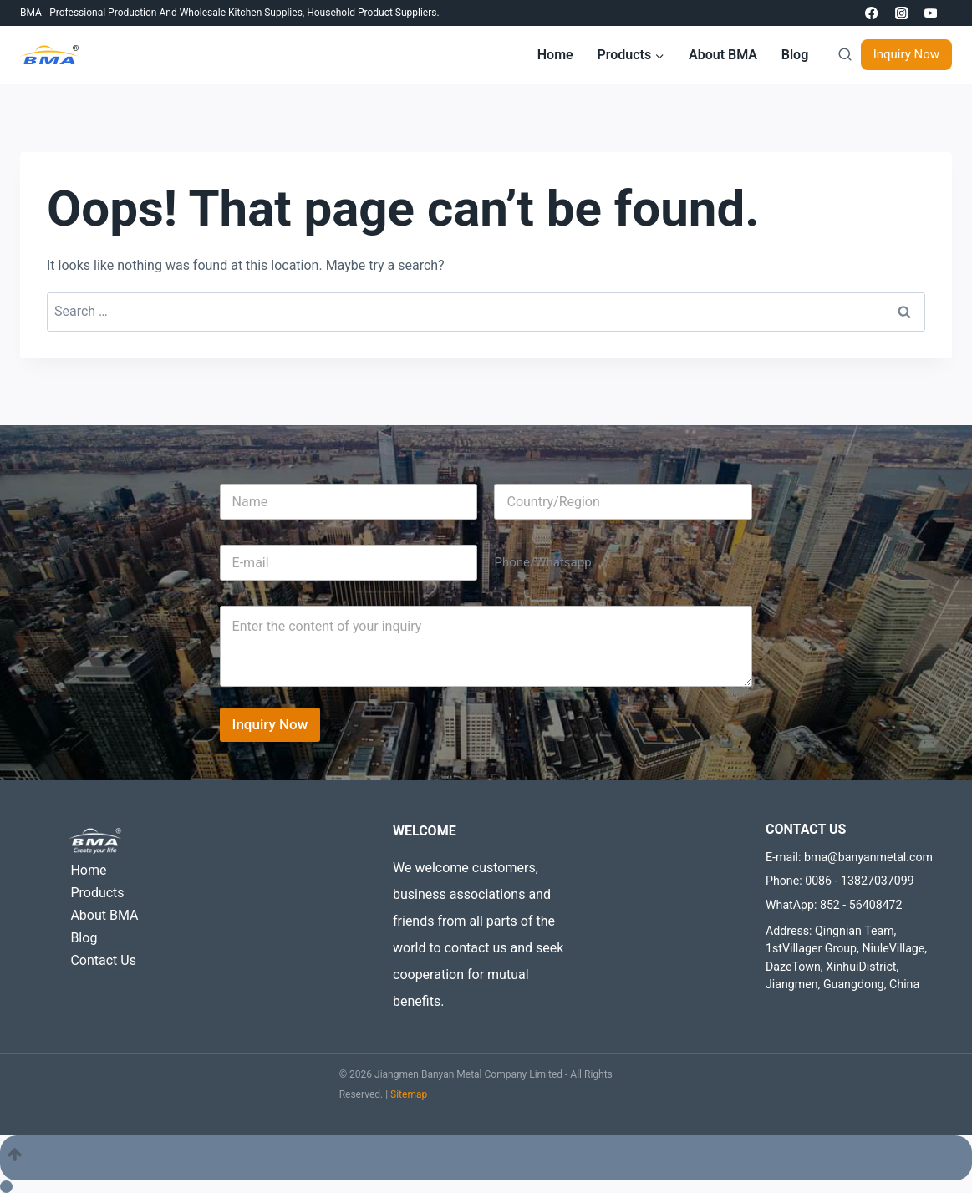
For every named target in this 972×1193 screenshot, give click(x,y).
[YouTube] (931, 13)
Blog (794, 55)
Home (555, 55)
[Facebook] (872, 13)
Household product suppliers (371, 12)
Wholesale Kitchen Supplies (241, 12)
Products (97, 893)
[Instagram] (901, 13)
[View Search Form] (840, 55)
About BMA (723, 55)
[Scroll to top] (486, 1157)
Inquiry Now (906, 54)
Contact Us (103, 960)
